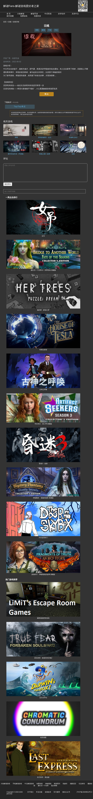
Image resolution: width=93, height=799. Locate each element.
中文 (56, 30)
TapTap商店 (20, 106)
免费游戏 (23, 16)
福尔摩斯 (54, 785)
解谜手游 (34, 14)
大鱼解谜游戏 (5, 783)
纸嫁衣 (65, 783)
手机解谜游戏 (17, 783)
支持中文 (75, 14)
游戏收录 (48, 792)
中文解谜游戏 (29, 783)
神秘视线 (48, 783)
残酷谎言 (73, 783)
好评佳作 (61, 14)
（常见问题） (15, 102)
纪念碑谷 (82, 783)
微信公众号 (66, 792)
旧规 (9, 22)
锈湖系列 (57, 783)
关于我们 (30, 792)
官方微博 (57, 792)
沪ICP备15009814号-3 (84, 792)
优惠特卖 (37, 16)
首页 (4, 22)
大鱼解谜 (20, 14)
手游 (49, 30)
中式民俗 (48, 14)
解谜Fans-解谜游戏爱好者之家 (21, 6)
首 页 (9, 14)
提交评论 (8, 184)
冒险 (37, 30)
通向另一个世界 (43, 785)
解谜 (43, 30)
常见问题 (39, 792)
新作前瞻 (10, 16)
